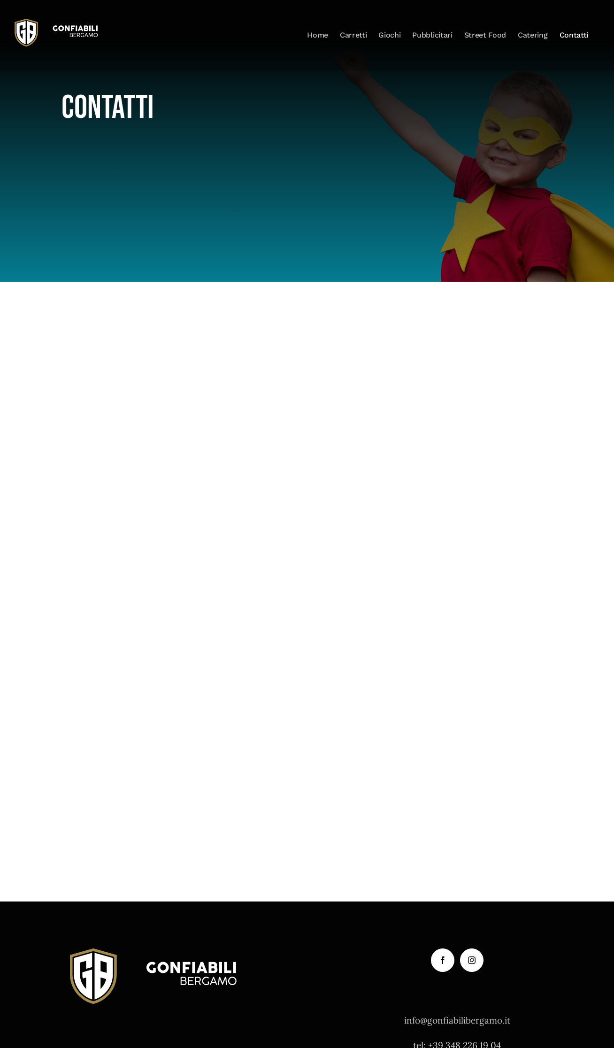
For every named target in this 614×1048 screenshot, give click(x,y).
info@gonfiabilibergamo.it (457, 1020)
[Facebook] (442, 960)
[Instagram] (472, 960)
